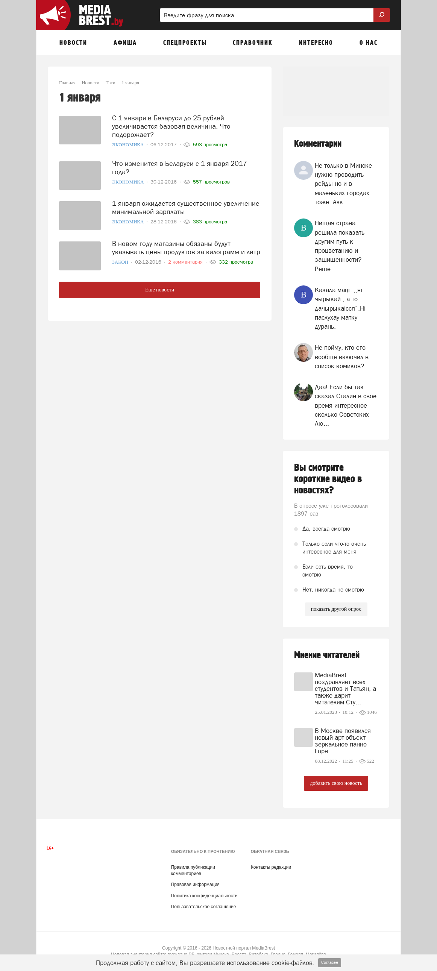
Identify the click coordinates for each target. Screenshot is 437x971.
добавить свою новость (336, 783)
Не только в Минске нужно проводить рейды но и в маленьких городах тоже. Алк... (343, 184)
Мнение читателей (327, 655)
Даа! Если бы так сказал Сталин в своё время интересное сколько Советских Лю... (345, 405)
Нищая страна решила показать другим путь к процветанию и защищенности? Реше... (339, 245)
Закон (120, 262)
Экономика (128, 144)
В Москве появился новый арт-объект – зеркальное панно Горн (343, 740)
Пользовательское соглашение (203, 906)
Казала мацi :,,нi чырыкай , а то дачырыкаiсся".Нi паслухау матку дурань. (340, 308)
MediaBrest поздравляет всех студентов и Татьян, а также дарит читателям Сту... (345, 688)
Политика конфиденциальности (204, 895)
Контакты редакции (271, 867)
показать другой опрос (336, 609)
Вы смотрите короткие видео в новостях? (328, 479)
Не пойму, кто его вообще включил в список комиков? (342, 357)
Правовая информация (195, 884)
